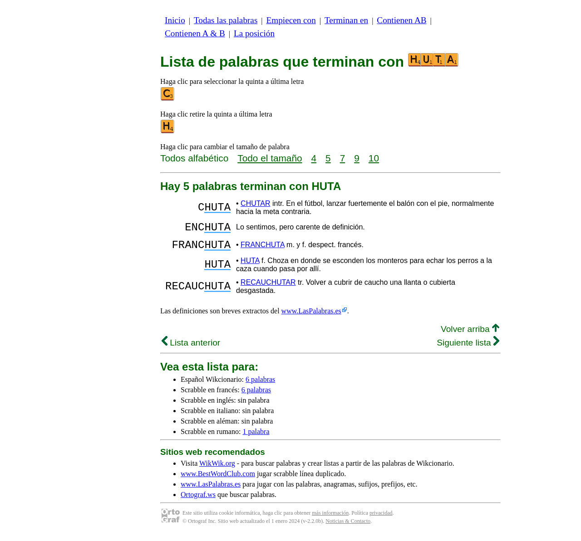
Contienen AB (401, 20)
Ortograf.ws (198, 500)
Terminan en (346, 20)
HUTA (250, 266)
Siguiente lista (468, 348)
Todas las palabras (225, 20)
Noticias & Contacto (347, 526)
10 (374, 158)
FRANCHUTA (263, 249)
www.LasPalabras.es (311, 316)
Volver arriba (470, 334)
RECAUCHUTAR (268, 288)
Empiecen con (291, 20)
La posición (254, 33)
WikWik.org (217, 469)
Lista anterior (191, 348)
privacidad (381, 518)
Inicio (175, 20)
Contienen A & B (195, 33)
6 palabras (260, 385)
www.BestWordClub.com (218, 479)
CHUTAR (255, 203)
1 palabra (255, 437)
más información (330, 518)
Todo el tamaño (269, 158)
